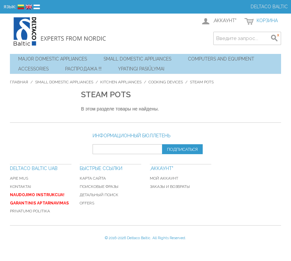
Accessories (33, 68)
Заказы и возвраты (170, 186)
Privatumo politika (30, 211)
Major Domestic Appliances (52, 59)
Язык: (9, 6)
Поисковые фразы (99, 186)
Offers (87, 203)
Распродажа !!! (83, 68)
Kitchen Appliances (121, 82)
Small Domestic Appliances (137, 59)
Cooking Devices (165, 82)
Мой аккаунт (164, 178)
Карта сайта (93, 178)
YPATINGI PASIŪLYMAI (141, 68)
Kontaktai (20, 186)
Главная (19, 82)
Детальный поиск (99, 195)
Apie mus (19, 178)
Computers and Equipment (221, 59)
